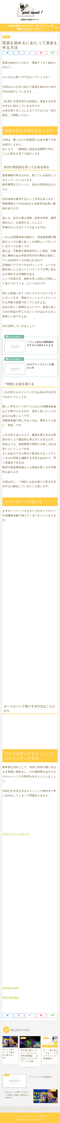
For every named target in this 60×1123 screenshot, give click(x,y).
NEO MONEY (10, 997)
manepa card (10, 987)
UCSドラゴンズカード (16, 834)
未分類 (6, 37)
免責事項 (41, 1116)
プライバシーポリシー (23, 1116)
